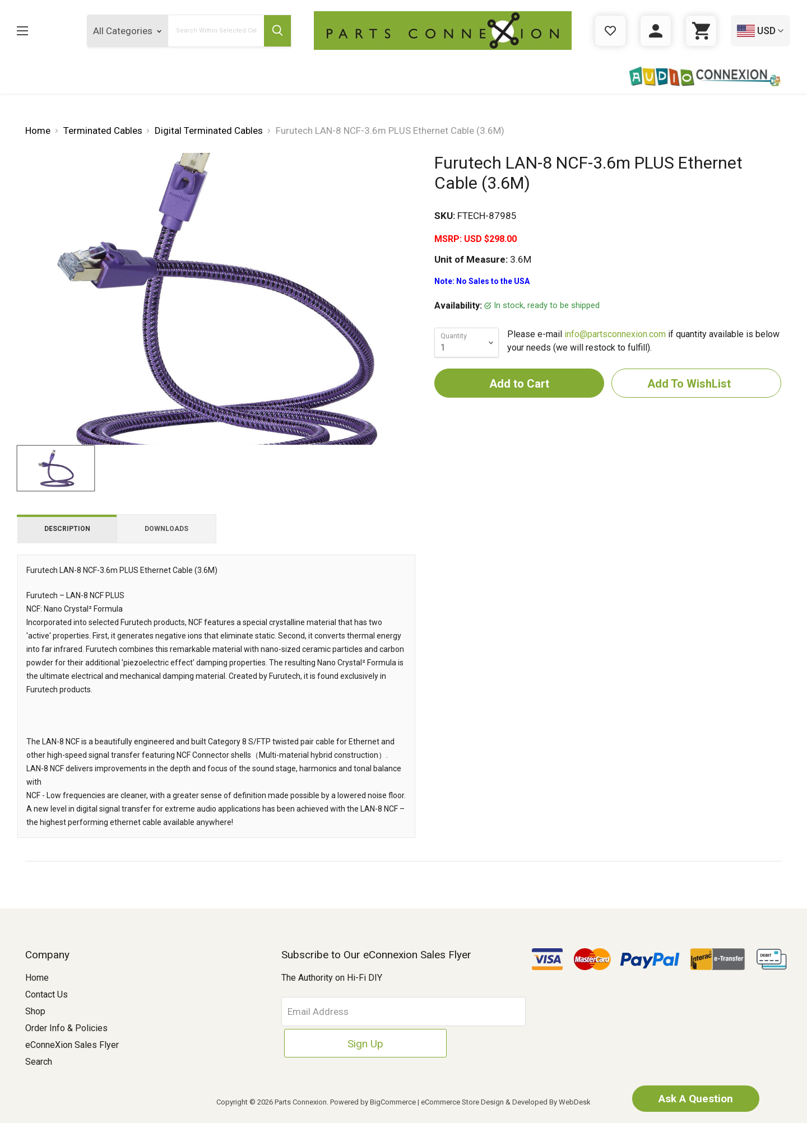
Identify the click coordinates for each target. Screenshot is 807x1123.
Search (38, 1061)
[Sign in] (655, 30)
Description (67, 529)
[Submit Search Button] (276, 30)
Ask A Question (686, 1098)
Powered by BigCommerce (373, 1102)
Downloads (166, 529)
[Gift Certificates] (610, 30)
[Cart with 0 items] (701, 30)
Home (37, 977)
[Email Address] (367, 1011)
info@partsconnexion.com (615, 334)
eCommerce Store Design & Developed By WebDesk (506, 1102)
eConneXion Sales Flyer (72, 1045)
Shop (35, 1011)
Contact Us (46, 994)
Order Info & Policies (66, 1028)
